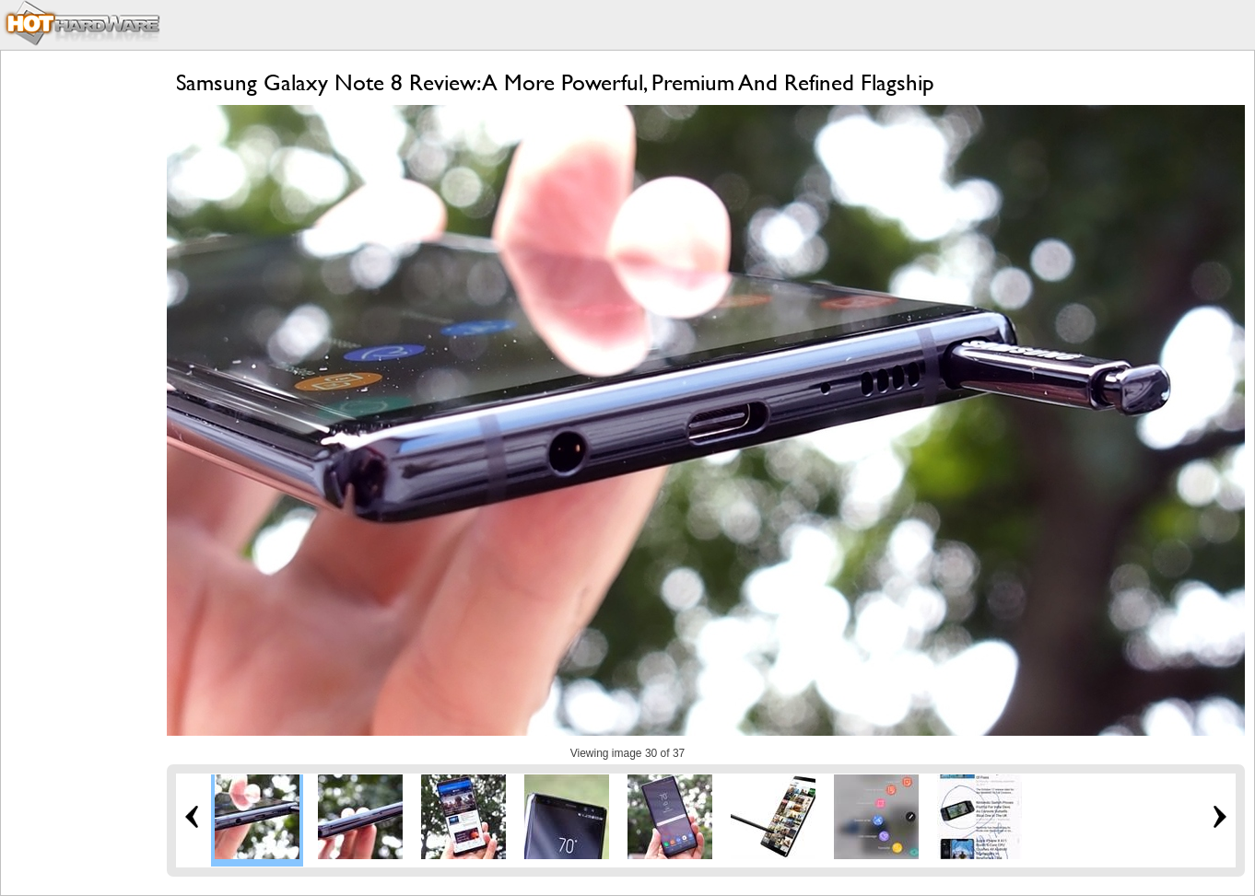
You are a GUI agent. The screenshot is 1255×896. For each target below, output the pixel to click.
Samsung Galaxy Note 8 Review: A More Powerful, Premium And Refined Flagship (555, 82)
